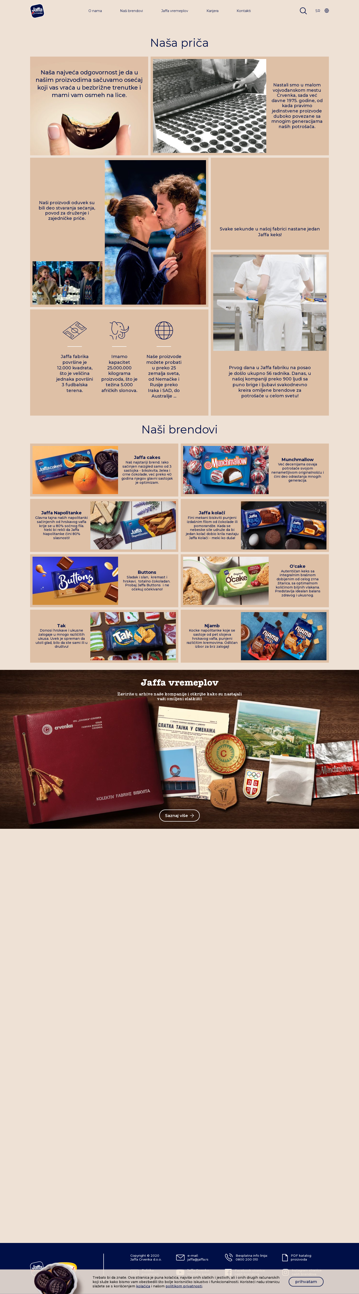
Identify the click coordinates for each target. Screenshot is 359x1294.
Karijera (212, 11)
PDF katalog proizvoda (301, 1257)
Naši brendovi (131, 11)
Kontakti (244, 11)
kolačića (143, 1286)
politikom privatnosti (184, 1286)
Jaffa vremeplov (174, 11)
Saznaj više (179, 815)
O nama (95, 11)
